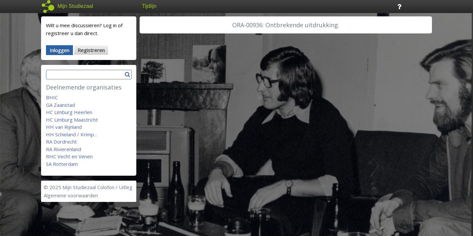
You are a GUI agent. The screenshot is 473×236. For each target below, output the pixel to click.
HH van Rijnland (64, 127)
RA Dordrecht (61, 141)
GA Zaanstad (60, 105)
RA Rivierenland (63, 149)
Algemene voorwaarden (71, 195)
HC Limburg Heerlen (69, 112)
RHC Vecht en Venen (69, 156)
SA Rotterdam (62, 164)
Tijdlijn (149, 6)
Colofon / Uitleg (114, 187)
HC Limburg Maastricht (72, 119)
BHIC (52, 97)
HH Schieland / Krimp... (71, 134)
